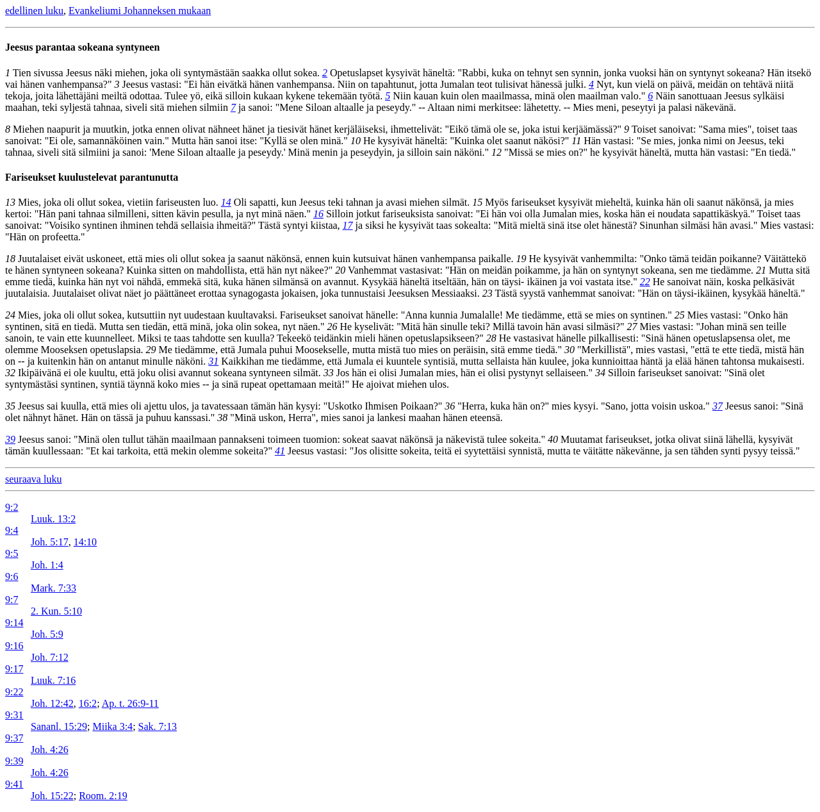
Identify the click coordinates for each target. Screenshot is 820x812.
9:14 (14, 622)
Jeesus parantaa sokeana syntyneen (82, 47)
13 (10, 202)
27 (632, 326)
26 (332, 326)
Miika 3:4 (112, 726)
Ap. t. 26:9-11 (130, 703)
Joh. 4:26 (50, 749)
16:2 (88, 703)
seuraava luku (33, 479)
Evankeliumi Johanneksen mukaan (140, 10)
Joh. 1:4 (47, 564)
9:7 (11, 599)
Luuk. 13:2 (53, 518)
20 (340, 270)
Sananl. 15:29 (59, 726)
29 (151, 349)
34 (600, 372)
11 (576, 140)
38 (222, 417)
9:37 (14, 738)
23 (487, 293)
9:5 (11, 553)
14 (226, 202)
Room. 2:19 (103, 795)
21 (761, 270)
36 (450, 406)
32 (10, 372)
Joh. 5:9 (47, 634)
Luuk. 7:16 (53, 680)
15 (477, 202)
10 (355, 140)
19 (521, 258)
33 (329, 372)
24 (10, 315)
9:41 (14, 784)
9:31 (14, 714)
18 (10, 258)
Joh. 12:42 (52, 703)
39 (10, 439)
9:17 (14, 668)
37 (717, 406)
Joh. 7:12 (50, 657)
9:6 (11, 576)
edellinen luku (34, 10)
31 (213, 361)
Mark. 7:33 (53, 588)
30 (569, 349)
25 (680, 315)
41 (280, 450)
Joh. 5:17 (50, 541)
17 (348, 225)
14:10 (85, 541)
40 (553, 439)
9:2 (11, 507)
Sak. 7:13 (157, 726)
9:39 (14, 761)
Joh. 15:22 (52, 795)
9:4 (11, 530)
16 (318, 213)
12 (496, 152)
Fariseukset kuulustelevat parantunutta (91, 177)
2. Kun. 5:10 (56, 611)
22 (645, 281)
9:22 (14, 691)
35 (10, 406)
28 (491, 338)
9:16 (14, 645)
